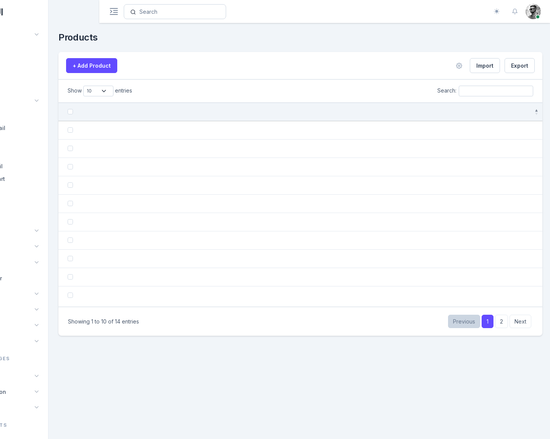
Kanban (23, 247)
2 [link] (501, 417)
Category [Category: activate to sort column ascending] (264, 112)
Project (22, 262)
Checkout (31, 191)
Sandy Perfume (175, 326)
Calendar (21, 69)
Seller (26, 216)
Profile (22, 325)
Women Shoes (173, 131)
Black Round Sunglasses (187, 159)
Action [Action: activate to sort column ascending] (500, 112)
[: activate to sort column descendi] (116, 112)
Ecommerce (28, 101)
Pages (21, 376)
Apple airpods (172, 298)
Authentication (33, 392)
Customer (31, 204)
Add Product (34, 140)
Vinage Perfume (175, 270)
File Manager (31, 278)
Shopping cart (37, 179)
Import (484, 65)
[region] (49, 219)
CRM (19, 294)
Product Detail (37, 128)
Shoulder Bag (172, 242)
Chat (19, 85)
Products (30, 115)
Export (519, 65)
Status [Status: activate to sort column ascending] (457, 112)
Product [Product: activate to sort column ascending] (137, 112)
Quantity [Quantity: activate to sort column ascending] (417, 112)
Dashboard (28, 34)
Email (20, 231)
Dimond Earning (175, 214)
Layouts (24, 407)
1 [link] (488, 417)
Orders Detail (35, 166)
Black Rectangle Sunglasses (192, 382)
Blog (19, 341)
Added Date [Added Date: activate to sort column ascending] (332, 112)
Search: (485, 91)
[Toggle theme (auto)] (496, 11)
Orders (27, 153)
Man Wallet (169, 354)
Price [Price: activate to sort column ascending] (376, 112)
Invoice (23, 309)
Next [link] (520, 417)
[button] (514, 11)
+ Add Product (140, 65)
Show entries (148, 91)
